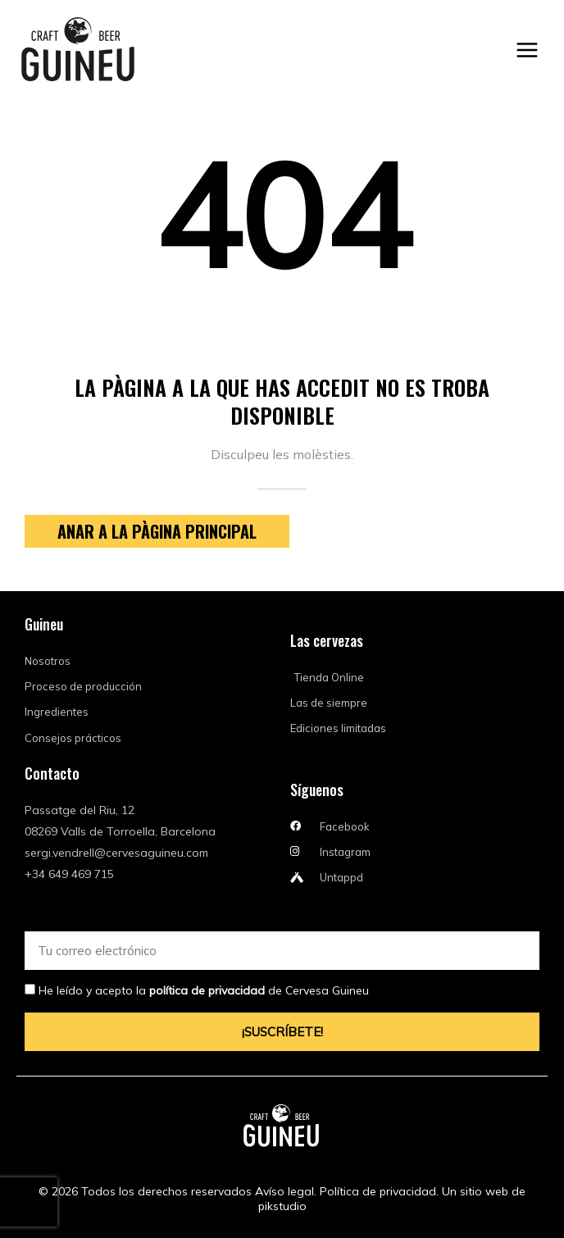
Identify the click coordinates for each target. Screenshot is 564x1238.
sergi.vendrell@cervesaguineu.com (116, 852)
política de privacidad (207, 990)
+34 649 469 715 (69, 874)
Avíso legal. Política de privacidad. (347, 1191)
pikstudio (282, 1206)
